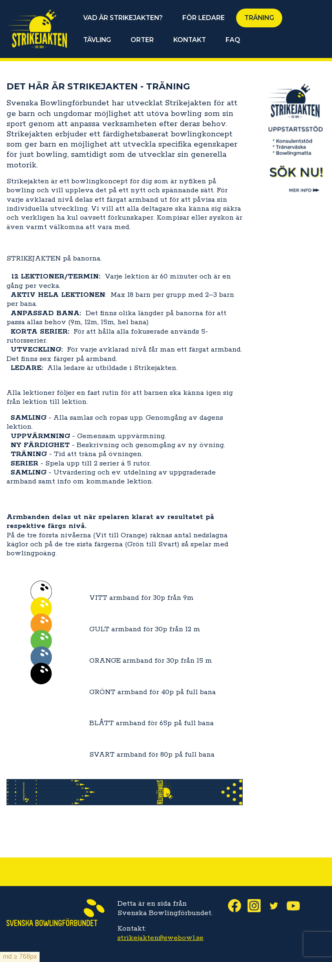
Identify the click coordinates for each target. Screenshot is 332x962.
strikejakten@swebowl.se (160, 937)
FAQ (233, 40)
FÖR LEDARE (203, 18)
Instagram (257, 905)
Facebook (238, 905)
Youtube (296, 905)
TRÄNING (259, 18)
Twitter (277, 905)
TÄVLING (97, 40)
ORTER (142, 40)
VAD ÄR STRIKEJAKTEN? (123, 18)
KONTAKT (189, 40)
